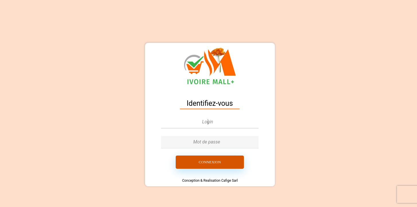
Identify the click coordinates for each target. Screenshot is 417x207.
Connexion (210, 162)
